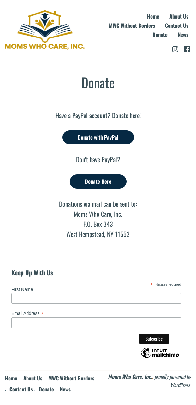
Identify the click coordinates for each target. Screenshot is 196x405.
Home (153, 16)
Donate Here (98, 181)
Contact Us (176, 26)
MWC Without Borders (132, 26)
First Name (22, 289)
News (183, 35)
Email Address (27, 314)
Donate (160, 35)
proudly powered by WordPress (172, 381)
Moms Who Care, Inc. (130, 376)
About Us (178, 16)
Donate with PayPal (98, 137)
